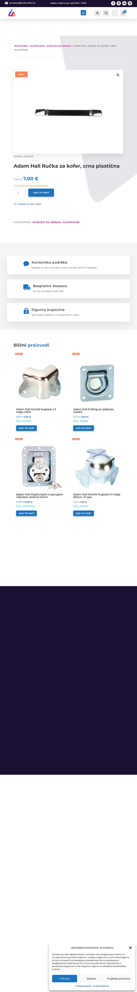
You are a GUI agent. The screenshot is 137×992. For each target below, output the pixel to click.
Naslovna (21, 29)
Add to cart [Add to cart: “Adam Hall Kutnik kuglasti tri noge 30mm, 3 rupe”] (83, 496)
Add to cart (41, 175)
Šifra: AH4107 (97, 459)
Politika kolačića (83, 986)
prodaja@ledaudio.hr (22, 2)
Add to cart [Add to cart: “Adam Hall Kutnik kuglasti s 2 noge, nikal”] (26, 411)
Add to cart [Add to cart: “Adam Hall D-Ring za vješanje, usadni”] (83, 411)
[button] (130, 947)
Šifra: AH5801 (97, 374)
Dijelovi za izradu (59, 29)
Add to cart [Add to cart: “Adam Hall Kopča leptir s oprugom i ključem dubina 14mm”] (26, 496)
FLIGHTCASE (37, 29)
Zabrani (91, 978)
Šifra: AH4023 (40, 374)
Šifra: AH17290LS (40, 459)
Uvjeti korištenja (101, 986)
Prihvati (64, 978)
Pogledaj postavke (118, 978)
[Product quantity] (19, 176)
